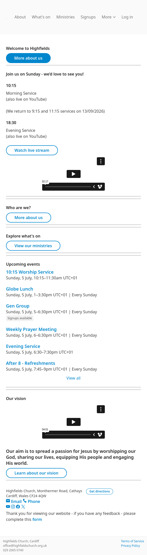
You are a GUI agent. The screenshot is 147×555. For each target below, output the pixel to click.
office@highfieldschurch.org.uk (25, 546)
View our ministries (33, 245)
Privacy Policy (130, 546)
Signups (88, 17)
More (109, 17)
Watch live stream (31, 150)
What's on (41, 17)
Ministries (65, 17)
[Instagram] (13, 507)
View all (73, 378)
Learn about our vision (36, 473)
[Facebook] (18, 507)
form (37, 519)
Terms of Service (132, 541)
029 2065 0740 (13, 550)
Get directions (99, 491)
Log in (127, 17)
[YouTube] (8, 507)
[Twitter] (23, 507)
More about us (28, 58)
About (20, 17)
